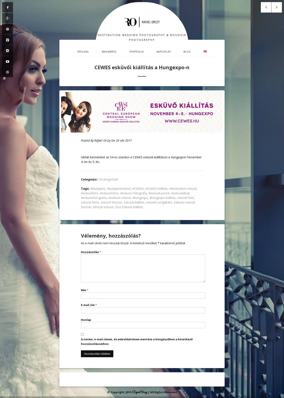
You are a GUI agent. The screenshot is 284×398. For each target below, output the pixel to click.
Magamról (109, 51)
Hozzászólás (91, 252)
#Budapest (97, 189)
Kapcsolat (164, 51)
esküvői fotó (185, 198)
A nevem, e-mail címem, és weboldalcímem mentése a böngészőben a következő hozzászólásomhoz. (137, 341)
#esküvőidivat (180, 193)
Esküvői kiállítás (134, 202)
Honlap (86, 320)
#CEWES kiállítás (157, 189)
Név (84, 290)
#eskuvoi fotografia (133, 193)
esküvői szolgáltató (159, 202)
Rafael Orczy (102, 140)
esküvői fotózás (111, 202)
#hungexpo (140, 198)
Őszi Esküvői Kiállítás (129, 207)
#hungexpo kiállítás (162, 198)
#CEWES (138, 189)
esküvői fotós (90, 202)
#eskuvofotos (109, 193)
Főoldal (83, 51)
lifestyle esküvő (103, 207)
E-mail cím (89, 305)
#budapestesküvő (119, 189)
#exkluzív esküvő (119, 198)
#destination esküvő (183, 189)
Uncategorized (108, 179)
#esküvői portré (159, 193)
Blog (187, 51)
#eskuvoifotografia (94, 198)
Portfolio (137, 51)
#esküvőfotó (89, 193)
